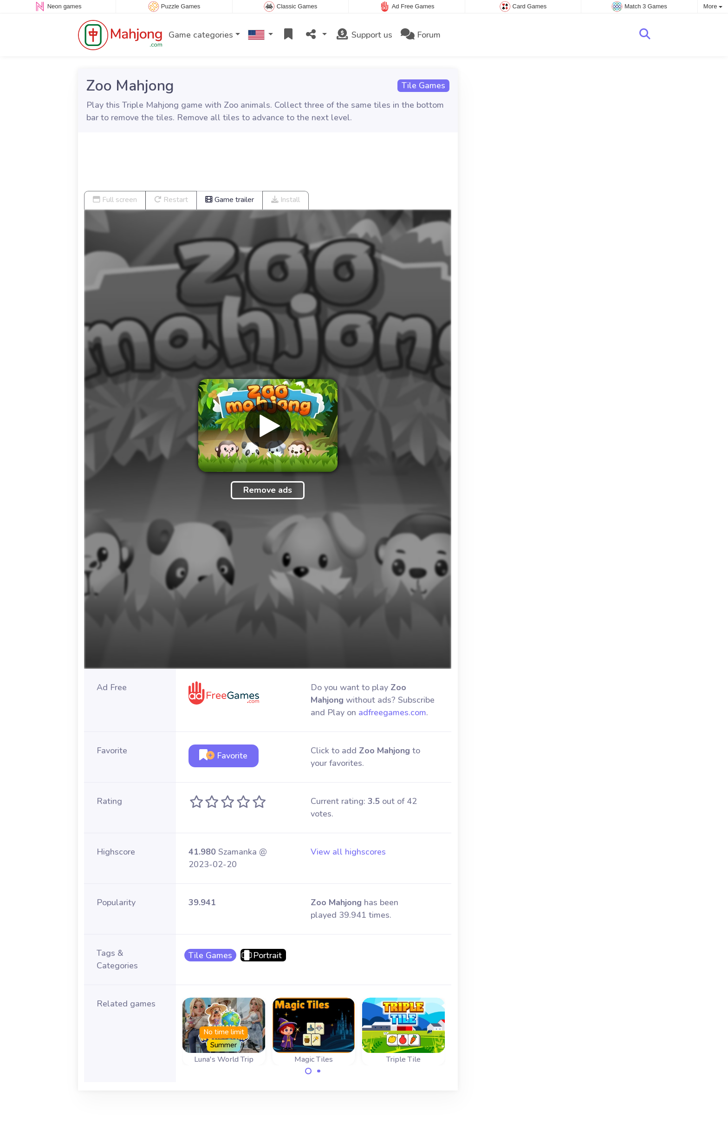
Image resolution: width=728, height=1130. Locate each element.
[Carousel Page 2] (319, 1071)
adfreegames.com (392, 712)
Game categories (201, 34)
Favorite (223, 755)
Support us (363, 34)
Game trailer (229, 200)
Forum (421, 34)
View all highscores (348, 851)
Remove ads (267, 490)
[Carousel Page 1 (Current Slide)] (308, 1071)
